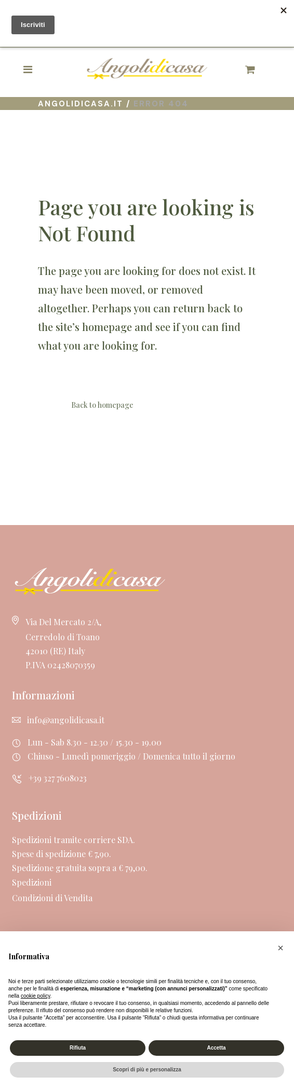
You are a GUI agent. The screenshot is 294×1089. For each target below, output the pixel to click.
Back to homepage (102, 405)
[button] (280, 948)
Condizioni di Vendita (52, 897)
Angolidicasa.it (80, 104)
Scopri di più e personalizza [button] (147, 1069)
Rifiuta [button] (78, 1048)
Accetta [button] (216, 1048)
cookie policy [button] (35, 996)
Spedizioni (31, 882)
